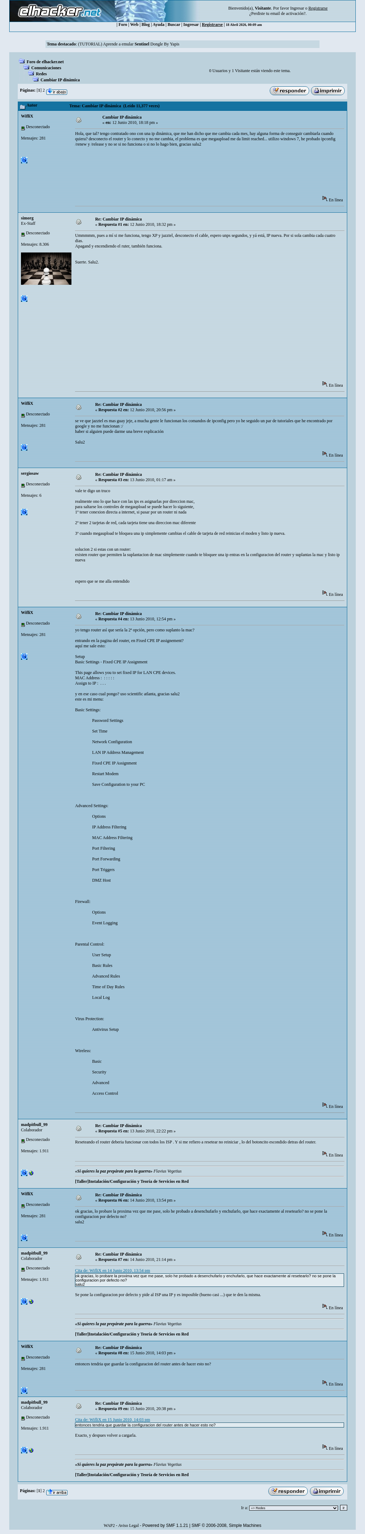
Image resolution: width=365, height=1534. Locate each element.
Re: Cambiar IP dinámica (118, 219)
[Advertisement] (204, 174)
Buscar (173, 24)
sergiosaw (30, 473)
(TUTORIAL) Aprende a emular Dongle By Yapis (128, 44)
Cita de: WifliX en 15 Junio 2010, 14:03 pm (112, 1419)
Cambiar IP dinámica (60, 79)
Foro (122, 24)
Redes (41, 73)
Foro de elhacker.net (45, 61)
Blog (145, 24)
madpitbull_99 (34, 1124)
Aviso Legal (128, 1525)
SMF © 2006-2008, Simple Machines (226, 1525)
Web (134, 24)
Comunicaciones (46, 67)
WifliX (27, 116)
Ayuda (159, 24)
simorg (27, 218)
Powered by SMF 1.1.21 (165, 1525)
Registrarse (212, 24)
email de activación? (288, 13)
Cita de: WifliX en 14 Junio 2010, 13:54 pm (112, 1270)
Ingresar (297, 8)
